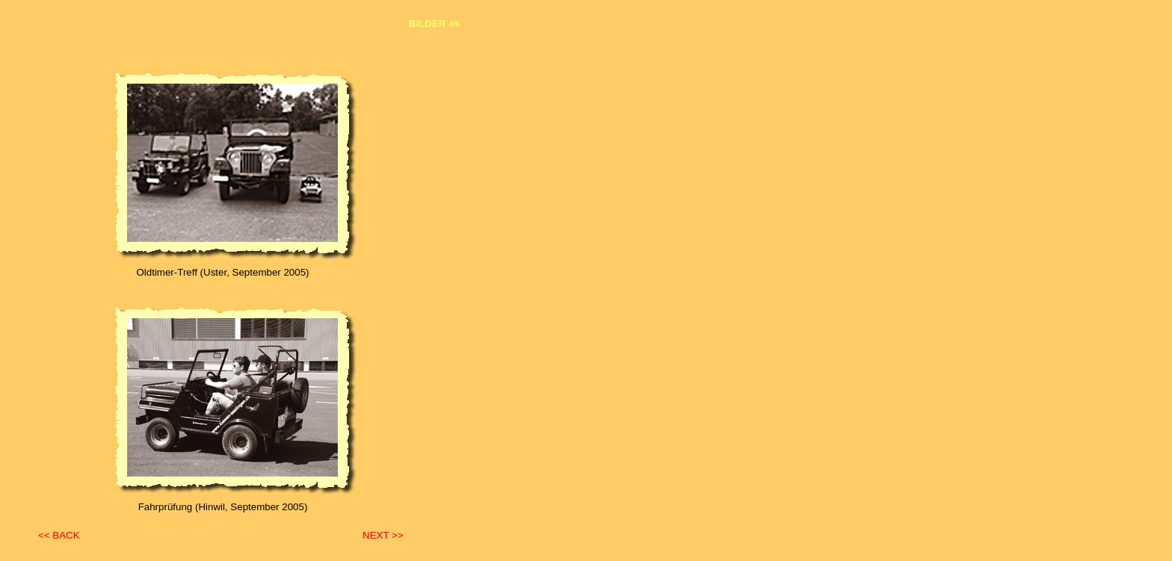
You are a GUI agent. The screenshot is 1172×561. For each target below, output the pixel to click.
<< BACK (59, 535)
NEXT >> (383, 535)
